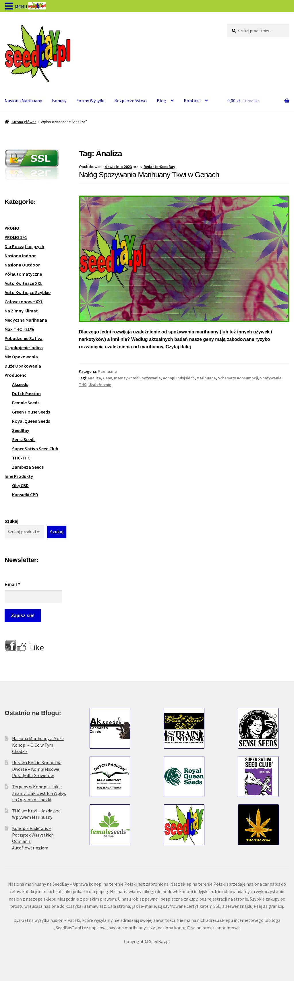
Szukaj (11, 521)
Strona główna (23, 121)
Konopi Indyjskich (179, 378)
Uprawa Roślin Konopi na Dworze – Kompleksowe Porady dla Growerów (36, 769)
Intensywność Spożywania (137, 378)
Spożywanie (270, 378)
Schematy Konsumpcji (238, 378)
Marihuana (107, 371)
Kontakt (192, 100)
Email (12, 584)
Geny (107, 378)
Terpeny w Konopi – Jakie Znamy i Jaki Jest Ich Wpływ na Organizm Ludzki (39, 793)
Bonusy (59, 100)
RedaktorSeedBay (159, 166)
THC (82, 384)
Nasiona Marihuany (23, 100)
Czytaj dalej (178, 346)
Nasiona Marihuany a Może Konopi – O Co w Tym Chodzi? (38, 744)
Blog (161, 100)
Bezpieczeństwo (130, 100)
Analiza (94, 378)
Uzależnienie (99, 384)
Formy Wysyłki (90, 100)
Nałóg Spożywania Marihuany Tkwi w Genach (149, 174)
